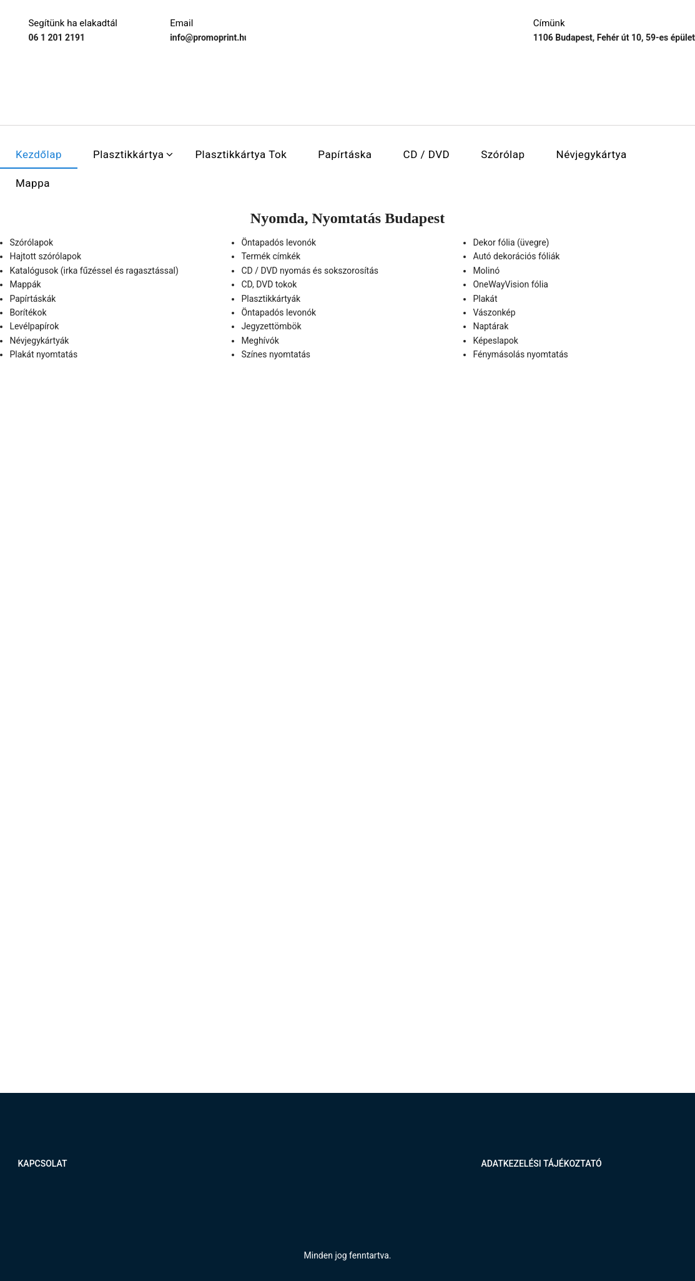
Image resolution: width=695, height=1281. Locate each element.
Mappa (33, 183)
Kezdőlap (39, 154)
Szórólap (503, 154)
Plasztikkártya (128, 154)
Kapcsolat (42, 1164)
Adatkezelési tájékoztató (541, 1164)
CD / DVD (426, 154)
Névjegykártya (591, 154)
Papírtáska (345, 154)
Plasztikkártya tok (241, 154)
